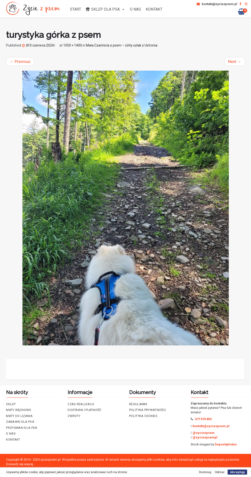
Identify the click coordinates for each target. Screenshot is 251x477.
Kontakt (154, 9)
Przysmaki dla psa (21, 428)
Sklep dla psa (108, 9)
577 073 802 (203, 419)
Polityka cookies (143, 416)
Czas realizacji (81, 404)
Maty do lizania (19, 416)
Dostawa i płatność (84, 410)
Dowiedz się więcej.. (20, 464)
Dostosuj (205, 472)
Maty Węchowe (18, 410)
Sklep (10, 404)
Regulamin (138, 404)
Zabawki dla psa (20, 421)
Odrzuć (219, 472)
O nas (135, 9)
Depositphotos (226, 444)
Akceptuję (237, 472)
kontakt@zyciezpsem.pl (217, 4)
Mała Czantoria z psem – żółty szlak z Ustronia (121, 45)
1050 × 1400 (72, 45)
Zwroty (74, 416)
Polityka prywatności (147, 410)
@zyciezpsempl (205, 437)
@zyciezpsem (204, 433)
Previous (20, 61)
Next (234, 61)
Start (75, 9)
